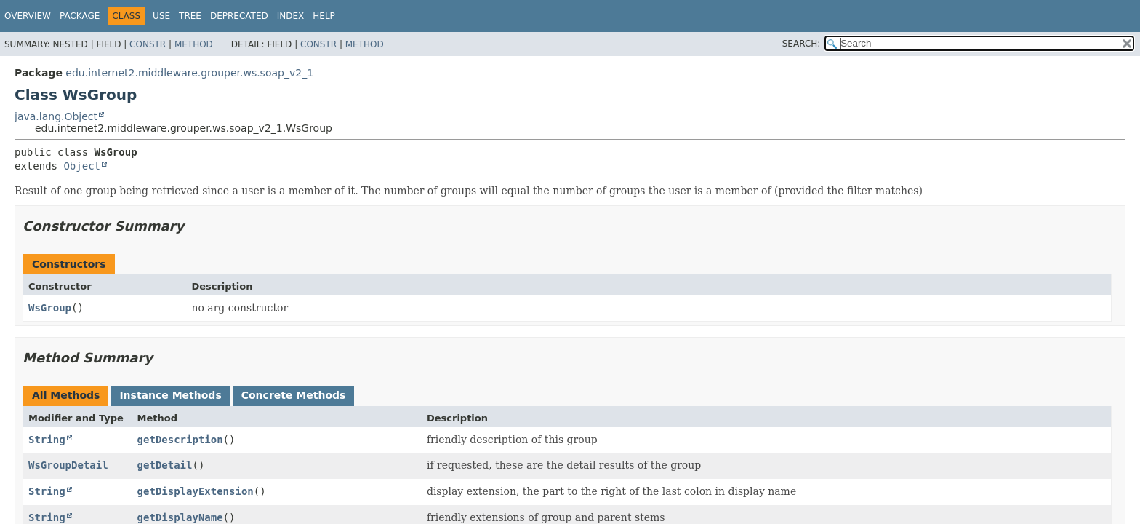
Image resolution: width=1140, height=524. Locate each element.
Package (80, 16)
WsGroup (49, 308)
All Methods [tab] (66, 395)
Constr (147, 44)
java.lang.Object (56, 116)
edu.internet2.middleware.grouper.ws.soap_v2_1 (189, 73)
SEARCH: (801, 44)
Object (81, 166)
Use (161, 16)
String (46, 439)
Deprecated (239, 16)
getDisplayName (180, 517)
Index (291, 16)
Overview (27, 16)
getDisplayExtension (195, 491)
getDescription (180, 439)
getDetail (165, 465)
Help (324, 16)
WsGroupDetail (68, 465)
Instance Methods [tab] (170, 395)
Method (193, 44)
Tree (190, 16)
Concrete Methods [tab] (293, 395)
